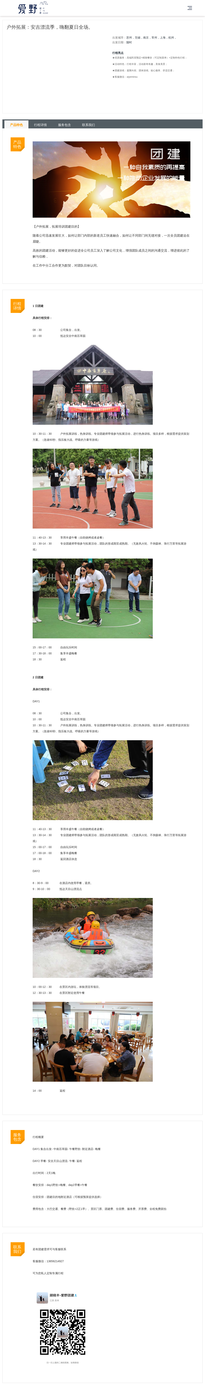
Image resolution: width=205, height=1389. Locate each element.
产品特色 (16, 125)
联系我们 (88, 125)
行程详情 (40, 125)
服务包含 (64, 125)
